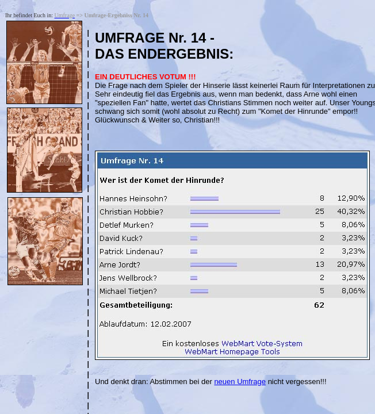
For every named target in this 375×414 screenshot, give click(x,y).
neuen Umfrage (240, 381)
